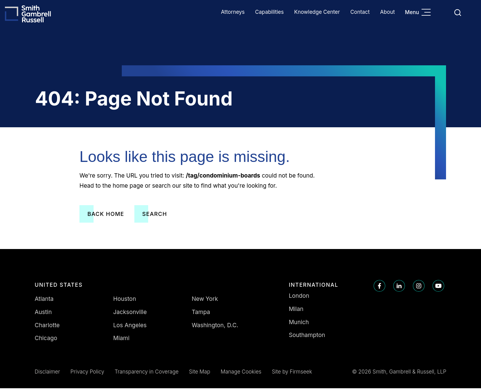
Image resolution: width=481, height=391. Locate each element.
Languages (443, 12)
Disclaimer (47, 374)
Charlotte (47, 327)
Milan (296, 311)
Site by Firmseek (292, 374)
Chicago (46, 340)
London (299, 298)
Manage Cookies (241, 374)
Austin (43, 314)
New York (205, 301)
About (387, 12)
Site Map (199, 374)
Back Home (105, 216)
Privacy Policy (87, 374)
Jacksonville (130, 314)
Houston (124, 301)
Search (154, 216)
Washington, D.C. (215, 327)
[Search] (457, 12)
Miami (121, 340)
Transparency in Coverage (147, 374)
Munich (299, 324)
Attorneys (232, 12)
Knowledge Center (317, 12)
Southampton (307, 337)
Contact (360, 12)
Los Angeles (130, 327)
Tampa (201, 314)
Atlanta (44, 301)
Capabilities (269, 12)
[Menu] (427, 12)
